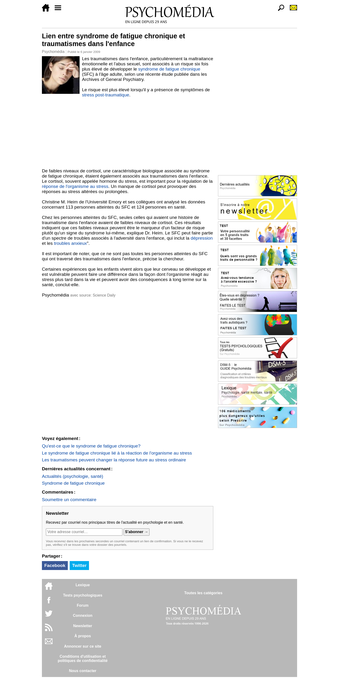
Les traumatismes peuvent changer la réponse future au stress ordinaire (114, 459)
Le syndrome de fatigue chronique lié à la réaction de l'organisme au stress (117, 453)
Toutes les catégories (203, 593)
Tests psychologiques (82, 595)
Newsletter (82, 626)
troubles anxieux (70, 243)
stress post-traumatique (105, 94)
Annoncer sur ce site (82, 646)
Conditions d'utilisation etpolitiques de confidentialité (83, 658)
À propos (82, 636)
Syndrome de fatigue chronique (73, 483)
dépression (202, 238)
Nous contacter (82, 671)
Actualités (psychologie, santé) (72, 476)
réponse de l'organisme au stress (75, 186)
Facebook (54, 565)
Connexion (83, 616)
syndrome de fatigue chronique (169, 69)
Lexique (83, 585)
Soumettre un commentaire (69, 499)
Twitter (79, 565)
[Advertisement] (127, 133)
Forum (83, 605)
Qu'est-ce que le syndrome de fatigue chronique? (91, 445)
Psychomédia (53, 52)
